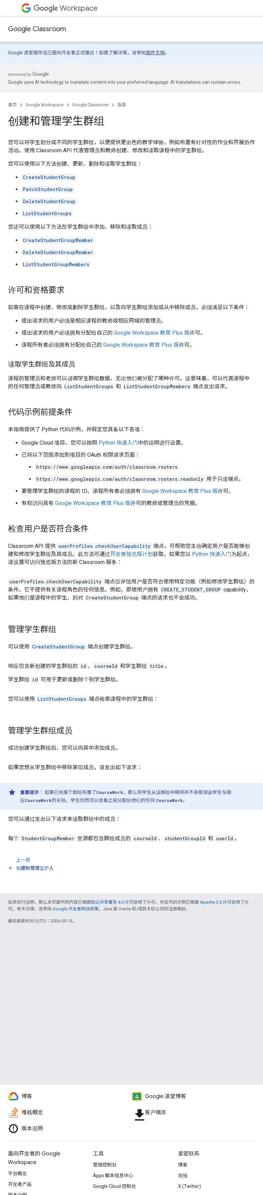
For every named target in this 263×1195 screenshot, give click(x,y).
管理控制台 (104, 1165)
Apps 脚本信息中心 (113, 1175)
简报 (183, 1175)
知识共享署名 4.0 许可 (112, 902)
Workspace (66, 8)
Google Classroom (37, 29)
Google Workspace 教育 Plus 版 (152, 333)
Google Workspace (44, 104)
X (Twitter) (189, 1186)
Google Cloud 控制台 (114, 1186)
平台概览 (17, 1173)
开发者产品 (20, 1184)
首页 (12, 104)
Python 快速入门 (118, 443)
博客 (183, 1165)
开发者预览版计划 (131, 554)
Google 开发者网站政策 (76, 908)
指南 (121, 104)
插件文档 (155, 52)
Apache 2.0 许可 (215, 902)
